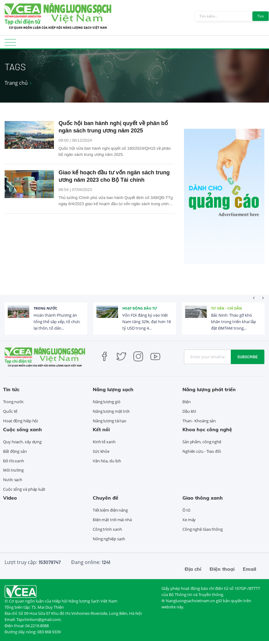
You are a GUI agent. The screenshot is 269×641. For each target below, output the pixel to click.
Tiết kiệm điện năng (110, 510)
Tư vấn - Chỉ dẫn (226, 308)
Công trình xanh (107, 529)
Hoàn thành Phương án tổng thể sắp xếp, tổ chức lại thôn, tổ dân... (57, 321)
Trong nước (45, 308)
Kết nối (101, 429)
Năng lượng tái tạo (109, 421)
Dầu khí (189, 411)
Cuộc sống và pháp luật (24, 489)
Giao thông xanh (202, 498)
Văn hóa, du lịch (107, 461)
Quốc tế (10, 411)
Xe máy (189, 519)
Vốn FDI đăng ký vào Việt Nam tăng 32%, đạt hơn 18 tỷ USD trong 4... (146, 321)
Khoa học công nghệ (207, 429)
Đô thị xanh (13, 461)
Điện (186, 401)
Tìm (260, 16)
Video (10, 498)
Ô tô (186, 510)
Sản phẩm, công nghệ (201, 441)
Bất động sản (15, 451)
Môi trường (13, 470)
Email (249, 569)
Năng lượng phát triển (209, 389)
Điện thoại (222, 569)
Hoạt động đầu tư (139, 308)
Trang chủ (16, 82)
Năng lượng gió (106, 401)
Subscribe (247, 356)
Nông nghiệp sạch (109, 539)
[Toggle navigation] (10, 44)
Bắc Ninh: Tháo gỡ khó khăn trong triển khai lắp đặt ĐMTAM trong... (233, 321)
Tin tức (11, 389)
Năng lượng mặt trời (111, 411)
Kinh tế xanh (104, 441)
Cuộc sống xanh (22, 429)
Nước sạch (12, 479)
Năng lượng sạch (113, 389)
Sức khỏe (101, 451)
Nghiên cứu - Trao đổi (201, 451)
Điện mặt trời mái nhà (112, 519)
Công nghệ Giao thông (202, 529)
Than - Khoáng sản (199, 421)
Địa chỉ (193, 569)
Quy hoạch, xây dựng (22, 441)
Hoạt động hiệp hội (20, 421)
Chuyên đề (105, 498)
